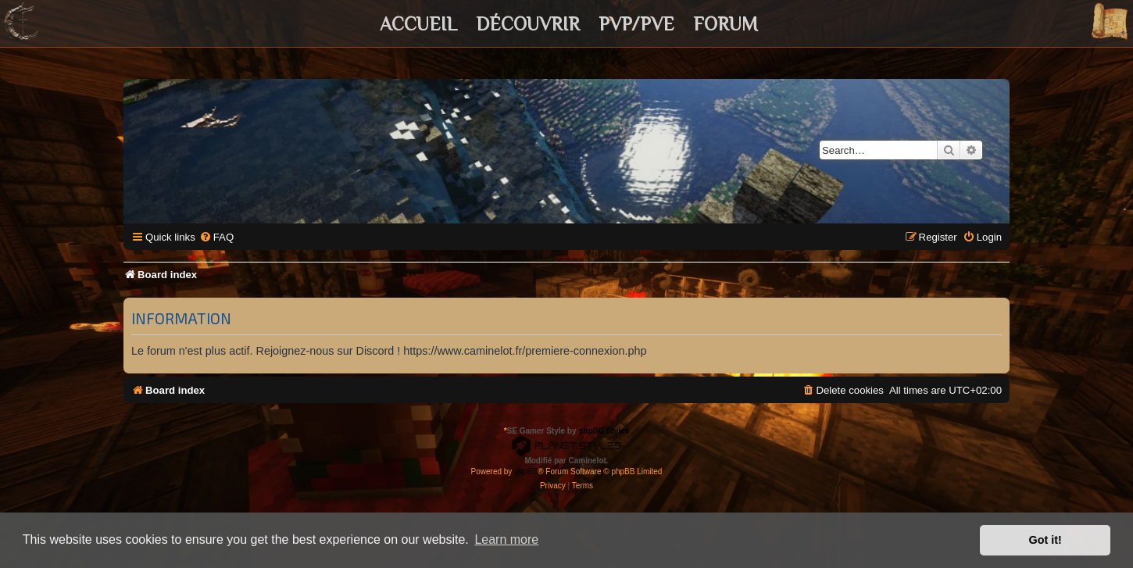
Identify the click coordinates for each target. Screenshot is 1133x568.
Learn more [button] (506, 539)
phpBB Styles (603, 431)
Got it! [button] (1045, 540)
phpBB (526, 471)
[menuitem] (216, 237)
